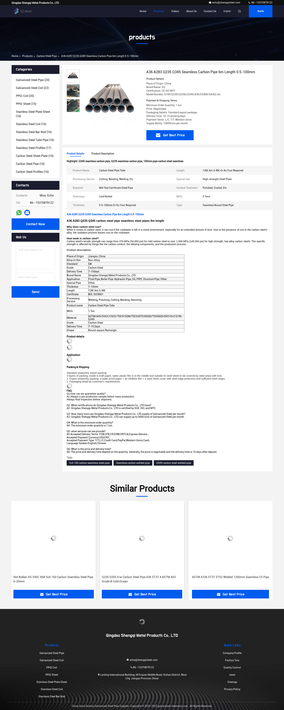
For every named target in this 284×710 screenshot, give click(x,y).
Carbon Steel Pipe (47, 56)
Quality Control (232, 667)
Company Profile (232, 653)
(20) (32, 80)
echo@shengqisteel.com (225, 2)
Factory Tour (232, 660)
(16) (33, 114)
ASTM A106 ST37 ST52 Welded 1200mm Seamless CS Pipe (230, 577)
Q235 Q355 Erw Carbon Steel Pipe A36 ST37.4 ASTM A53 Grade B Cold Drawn (139, 579)
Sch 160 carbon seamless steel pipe (89, 462)
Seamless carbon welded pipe (133, 462)
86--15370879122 (260, 2)
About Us (191, 11)
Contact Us (210, 11)
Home (143, 11)
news (232, 674)
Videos (175, 11)
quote (261, 11)
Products (159, 11)
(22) (32, 88)
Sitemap (232, 682)
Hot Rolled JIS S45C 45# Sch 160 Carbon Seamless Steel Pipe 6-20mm (53, 579)
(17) (33, 148)
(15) (26, 104)
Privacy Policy (232, 689)
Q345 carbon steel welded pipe (173, 462)
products (27, 56)
